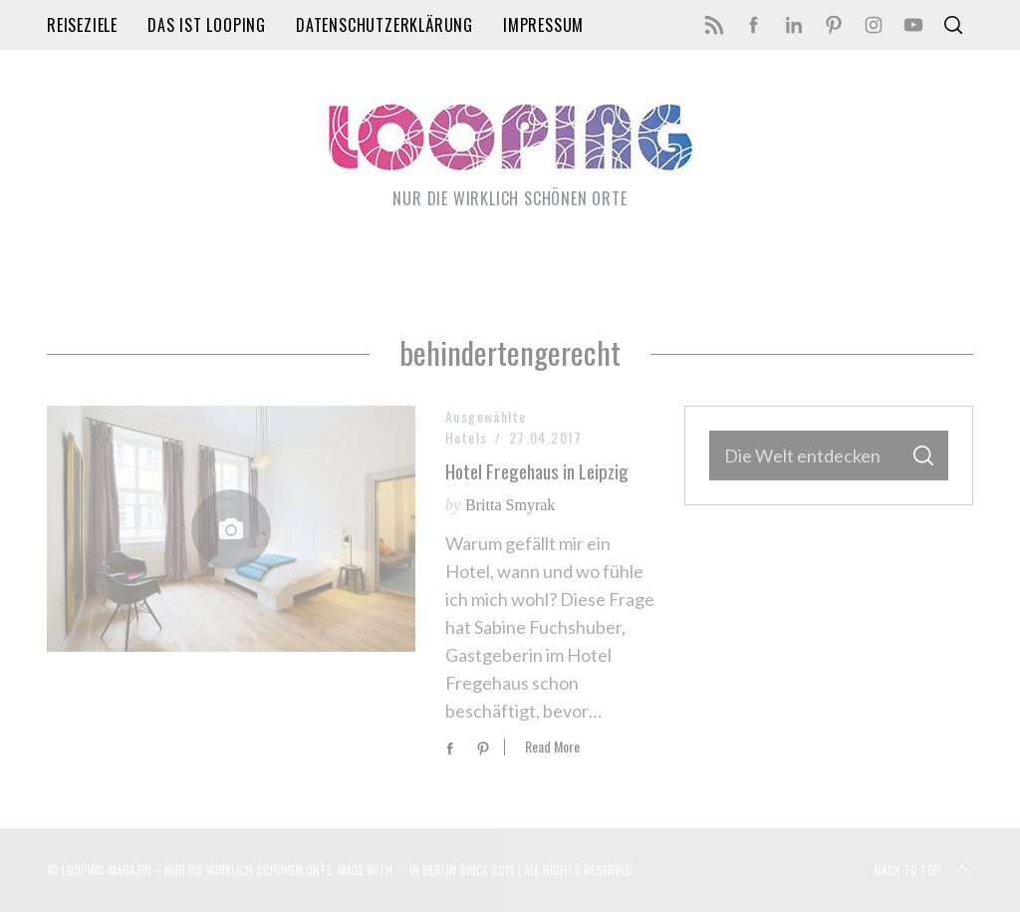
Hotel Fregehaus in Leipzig (537, 470)
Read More (552, 747)
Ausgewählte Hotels (485, 427)
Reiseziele (82, 25)
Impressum (543, 25)
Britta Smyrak (510, 504)
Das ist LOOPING (206, 25)
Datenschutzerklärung (384, 25)
